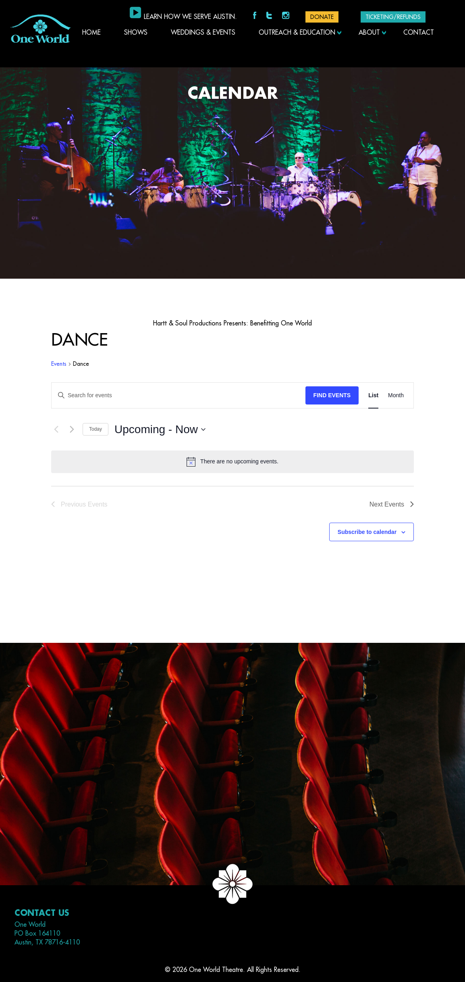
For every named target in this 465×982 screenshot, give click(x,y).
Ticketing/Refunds (393, 17)
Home (91, 32)
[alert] (232, 461)
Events (58, 364)
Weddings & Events (203, 32)
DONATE (322, 17)
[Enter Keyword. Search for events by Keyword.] (178, 395)
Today (95, 429)
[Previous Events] (56, 429)
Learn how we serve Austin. (190, 17)
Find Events (332, 395)
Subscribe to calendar (367, 532)
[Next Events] (72, 429)
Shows (135, 32)
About (369, 32)
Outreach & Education (297, 32)
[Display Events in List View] (373, 395)
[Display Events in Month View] (396, 395)
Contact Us (42, 913)
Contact (418, 32)
